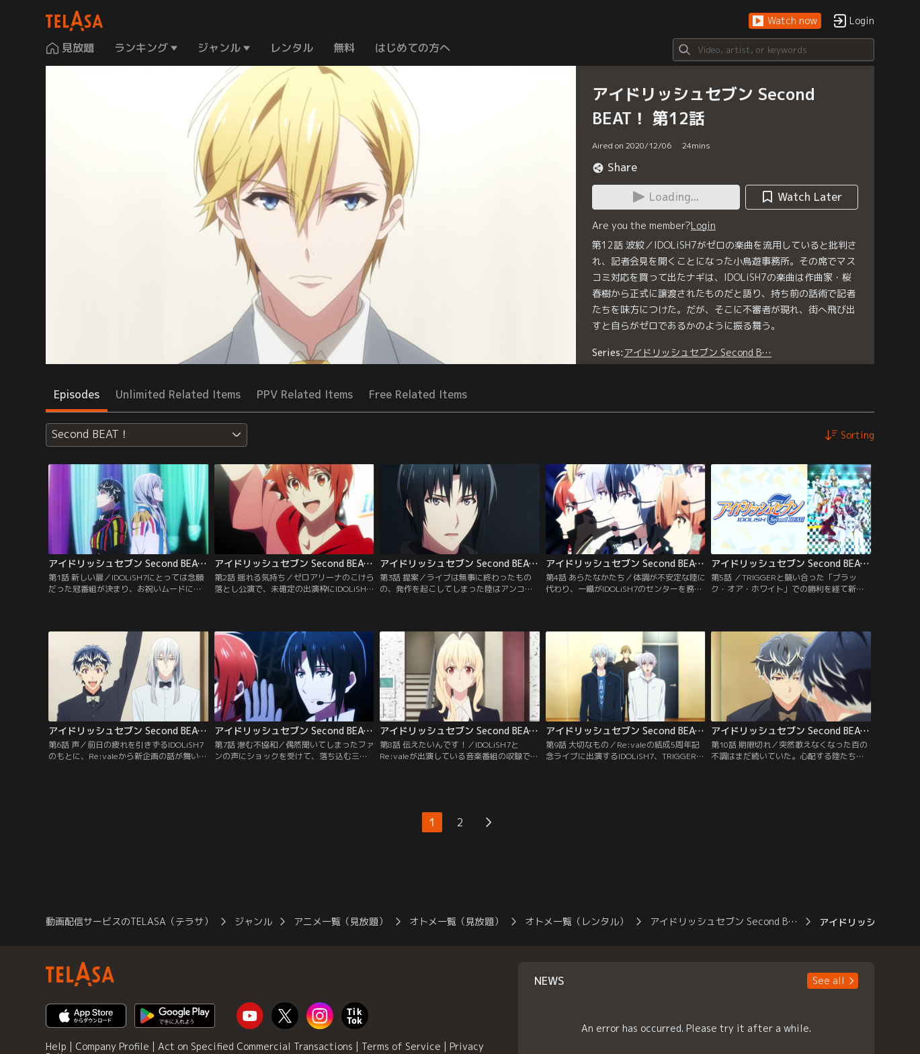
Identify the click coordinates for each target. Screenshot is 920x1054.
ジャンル (253, 921)
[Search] (773, 49)
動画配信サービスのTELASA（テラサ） (129, 921)
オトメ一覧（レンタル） (576, 921)
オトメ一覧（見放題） (456, 921)
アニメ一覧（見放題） (341, 921)
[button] (785, 21)
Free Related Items (418, 394)
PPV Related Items (305, 394)
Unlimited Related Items (178, 394)
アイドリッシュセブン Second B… (697, 352)
